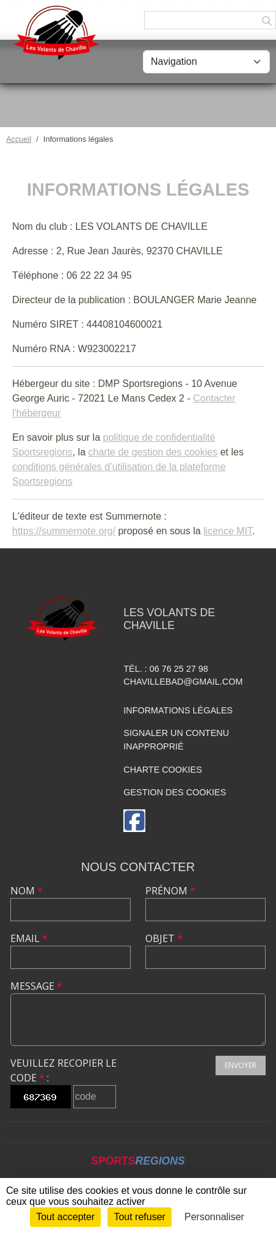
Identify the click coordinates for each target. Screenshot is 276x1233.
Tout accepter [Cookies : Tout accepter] (65, 1217)
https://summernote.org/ (63, 531)
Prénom (170, 890)
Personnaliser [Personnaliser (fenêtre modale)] (214, 1217)
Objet (164, 938)
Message (36, 986)
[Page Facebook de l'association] (134, 820)
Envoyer (240, 1065)
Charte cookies (162, 770)
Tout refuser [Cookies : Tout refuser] (139, 1217)
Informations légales (178, 710)
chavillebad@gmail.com (182, 681)
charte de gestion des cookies (153, 452)
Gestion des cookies (174, 792)
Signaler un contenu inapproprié (176, 739)
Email (29, 938)
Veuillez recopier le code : (63, 1070)
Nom (26, 890)
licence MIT (227, 531)
